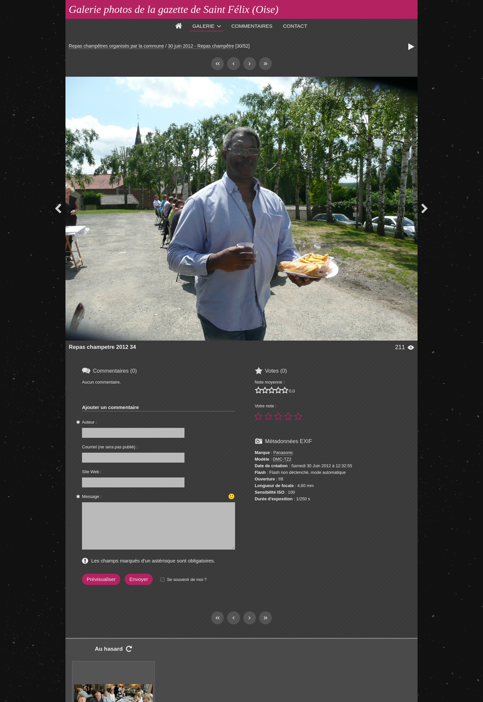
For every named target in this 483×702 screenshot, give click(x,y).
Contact (295, 26)
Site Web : (91, 471)
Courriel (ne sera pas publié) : (110, 446)
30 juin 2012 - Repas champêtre (201, 46)
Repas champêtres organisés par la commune (116, 46)
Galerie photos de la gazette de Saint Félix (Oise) (174, 9)
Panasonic (283, 452)
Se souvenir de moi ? (187, 579)
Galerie (203, 26)
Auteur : (89, 422)
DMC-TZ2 (282, 459)
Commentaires (251, 26)
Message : (91, 496)
